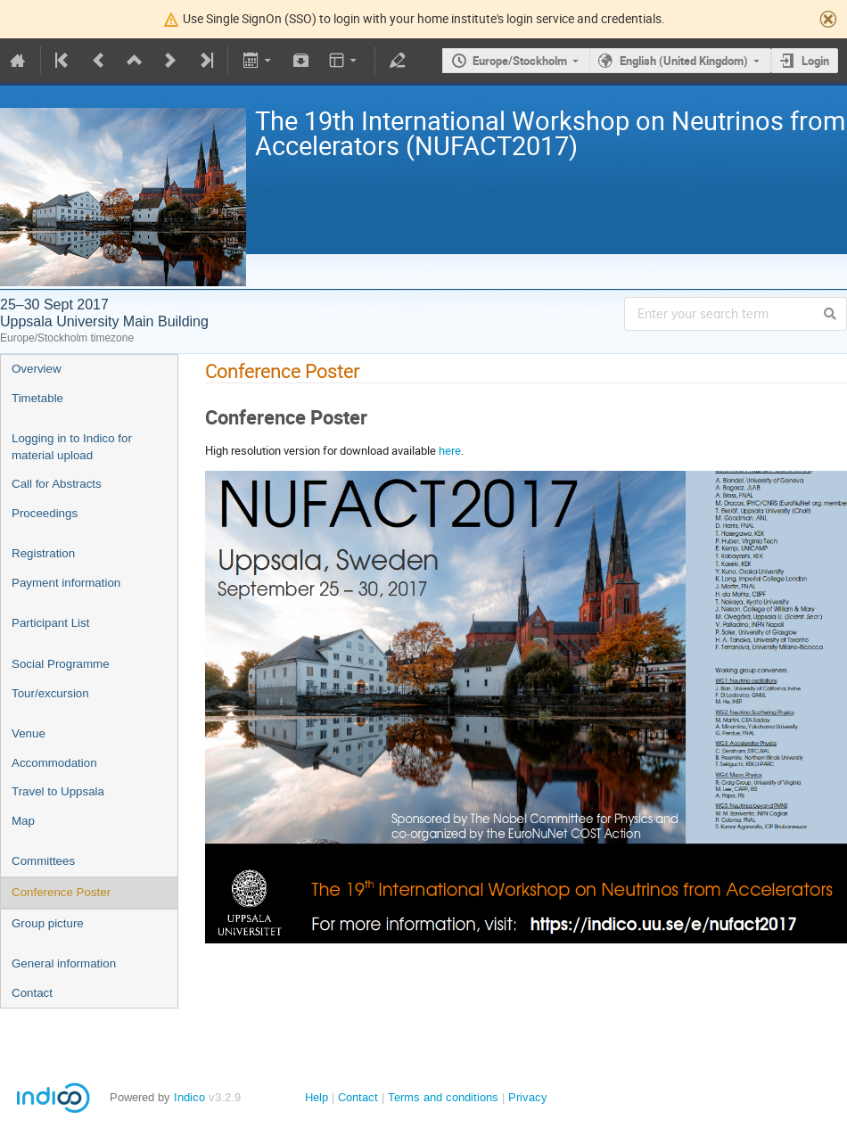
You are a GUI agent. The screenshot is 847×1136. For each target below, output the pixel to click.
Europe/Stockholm (520, 61)
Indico (189, 1097)
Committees (43, 861)
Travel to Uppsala (58, 791)
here (450, 450)
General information (64, 963)
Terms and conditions (443, 1097)
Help (316, 1097)
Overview (37, 368)
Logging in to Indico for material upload (72, 447)
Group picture (48, 923)
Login (815, 61)
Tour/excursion (50, 693)
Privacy (527, 1097)
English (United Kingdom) (684, 61)
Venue (28, 733)
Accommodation (54, 763)
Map (23, 820)
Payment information (66, 582)
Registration (43, 553)
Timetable (37, 398)
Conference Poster (61, 892)
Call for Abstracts (57, 483)
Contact (32, 993)
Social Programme (61, 664)
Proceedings (45, 513)
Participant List (50, 623)
